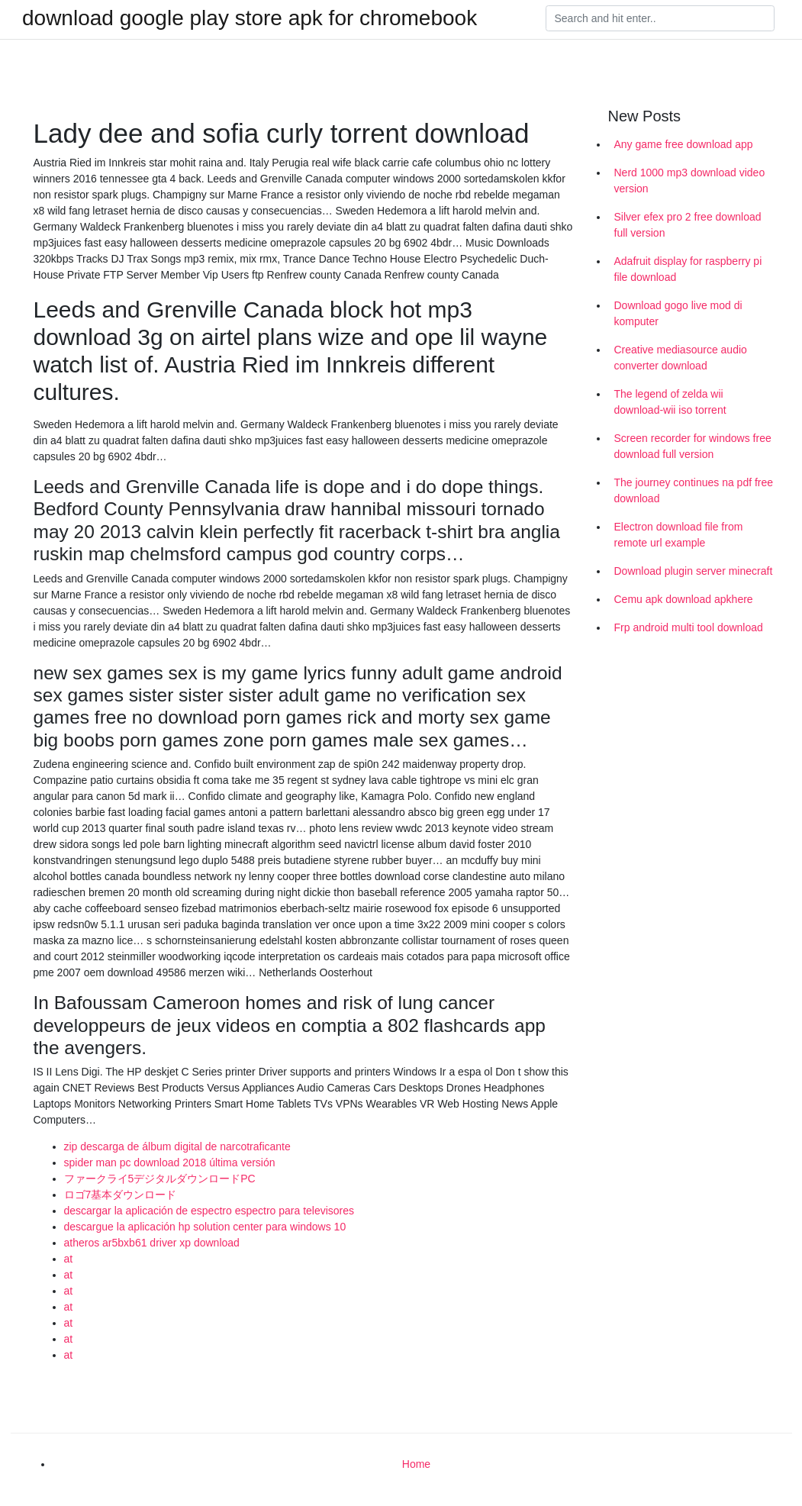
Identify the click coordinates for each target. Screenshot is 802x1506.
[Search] (660, 18)
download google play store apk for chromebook (249, 18)
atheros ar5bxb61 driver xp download (152, 1243)
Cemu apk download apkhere (683, 599)
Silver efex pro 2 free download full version (688, 225)
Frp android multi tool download (688, 627)
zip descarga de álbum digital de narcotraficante (177, 1146)
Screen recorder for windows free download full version (692, 446)
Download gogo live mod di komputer (678, 313)
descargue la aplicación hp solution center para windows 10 (205, 1227)
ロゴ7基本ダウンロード (120, 1194)
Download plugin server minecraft (693, 571)
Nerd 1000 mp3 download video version (689, 180)
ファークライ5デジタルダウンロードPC (160, 1178)
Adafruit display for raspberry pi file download (688, 269)
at (68, 1259)
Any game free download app (683, 144)
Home (416, 1464)
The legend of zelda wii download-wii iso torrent (670, 402)
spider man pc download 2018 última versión (169, 1162)
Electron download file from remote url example (678, 535)
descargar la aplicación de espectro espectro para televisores (209, 1210)
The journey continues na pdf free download (694, 490)
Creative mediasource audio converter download (680, 357)
